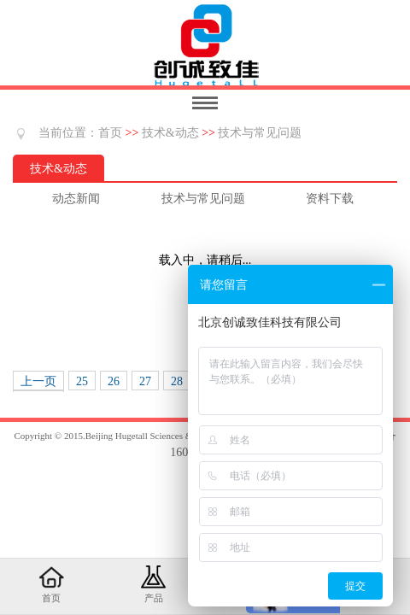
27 (145, 381)
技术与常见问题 (260, 132)
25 (82, 381)
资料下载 (330, 198)
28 (177, 381)
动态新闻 (76, 198)
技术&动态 (170, 132)
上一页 (38, 381)
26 (114, 381)
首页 (110, 132)
